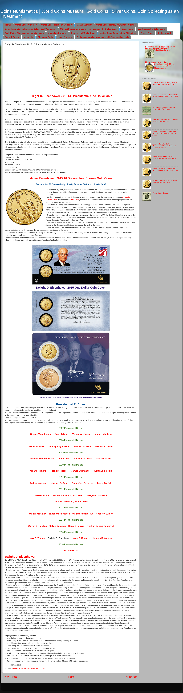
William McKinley (38, 514)
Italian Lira (28, 37)
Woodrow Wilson (104, 514)
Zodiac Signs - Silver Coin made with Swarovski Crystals (103, 37)
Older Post (131, 677)
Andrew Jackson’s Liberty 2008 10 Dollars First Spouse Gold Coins (164, 83)
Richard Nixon (70, 550)
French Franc (147, 33)
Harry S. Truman (36, 538)
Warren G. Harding (37, 526)
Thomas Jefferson (81, 434)
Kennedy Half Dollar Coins (83, 33)
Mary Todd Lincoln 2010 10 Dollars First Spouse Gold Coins (165, 120)
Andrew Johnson (38, 483)
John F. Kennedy (81, 538)
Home (8, 25)
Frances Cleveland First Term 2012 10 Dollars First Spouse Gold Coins (165, 96)
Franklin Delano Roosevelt (100, 526)
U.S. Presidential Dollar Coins (151, 29)
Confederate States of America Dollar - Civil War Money (30, 29)
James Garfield (104, 483)
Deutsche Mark (164, 33)
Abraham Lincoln (103, 471)
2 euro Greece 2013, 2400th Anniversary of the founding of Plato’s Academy (164, 66)
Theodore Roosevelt (59, 514)
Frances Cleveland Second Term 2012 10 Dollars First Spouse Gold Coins (164, 133)
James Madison (103, 434)
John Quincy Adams (58, 446)
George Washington (40, 434)
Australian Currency (57, 33)
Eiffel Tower (74, 200)
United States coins (37, 668)
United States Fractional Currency (57, 25)
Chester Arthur (41, 495)
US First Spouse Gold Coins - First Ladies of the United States (89, 29)
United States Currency (26, 25)
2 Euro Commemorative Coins (156, 62)
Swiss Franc (127, 29)
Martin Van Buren (104, 446)
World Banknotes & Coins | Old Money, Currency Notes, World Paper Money (160, 47)
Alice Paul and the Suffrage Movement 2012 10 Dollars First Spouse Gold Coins (164, 146)
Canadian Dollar (84, 25)
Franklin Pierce (58, 471)
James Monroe (36, 446)
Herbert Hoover (76, 526)
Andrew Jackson (82, 446)
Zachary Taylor (103, 458)
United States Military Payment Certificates (116, 25)
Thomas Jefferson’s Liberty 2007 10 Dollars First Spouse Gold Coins (165, 169)
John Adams (61, 434)
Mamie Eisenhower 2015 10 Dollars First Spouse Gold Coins (70, 178)
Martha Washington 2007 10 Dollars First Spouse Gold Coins (164, 157)
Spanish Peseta (12, 37)
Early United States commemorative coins (24, 33)
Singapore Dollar (45, 37)
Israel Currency (65, 37)
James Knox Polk (83, 458)
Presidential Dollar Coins (21, 668)
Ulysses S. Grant (59, 483)
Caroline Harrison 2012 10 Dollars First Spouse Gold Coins (164, 182)
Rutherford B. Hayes (82, 483)
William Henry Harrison (42, 458)
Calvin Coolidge (57, 526)
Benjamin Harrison (97, 495)
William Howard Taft (82, 514)
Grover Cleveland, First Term (68, 495)
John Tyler (64, 458)
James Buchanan (80, 471)
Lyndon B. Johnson (103, 538)
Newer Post (11, 677)
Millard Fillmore (38, 471)
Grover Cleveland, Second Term (71, 501)
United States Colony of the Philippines (118, 33)
